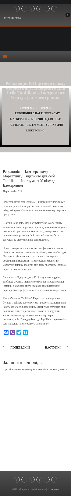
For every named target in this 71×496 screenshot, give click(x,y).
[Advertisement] (35, 425)
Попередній (20, 347)
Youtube (39, 8)
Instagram (31, 8)
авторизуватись (58, 369)
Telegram (24, 8)
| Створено (52, 489)
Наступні (53, 347)
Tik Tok (46, 8)
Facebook (16, 8)
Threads (54, 8)
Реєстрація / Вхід (12, 17)
